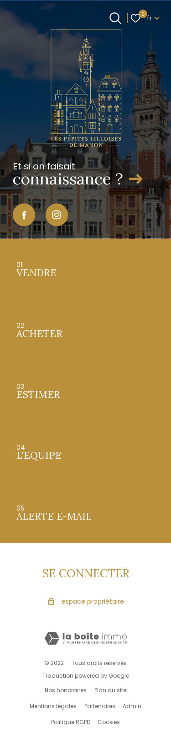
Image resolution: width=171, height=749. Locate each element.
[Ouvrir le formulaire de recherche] (115, 18)
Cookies (109, 722)
